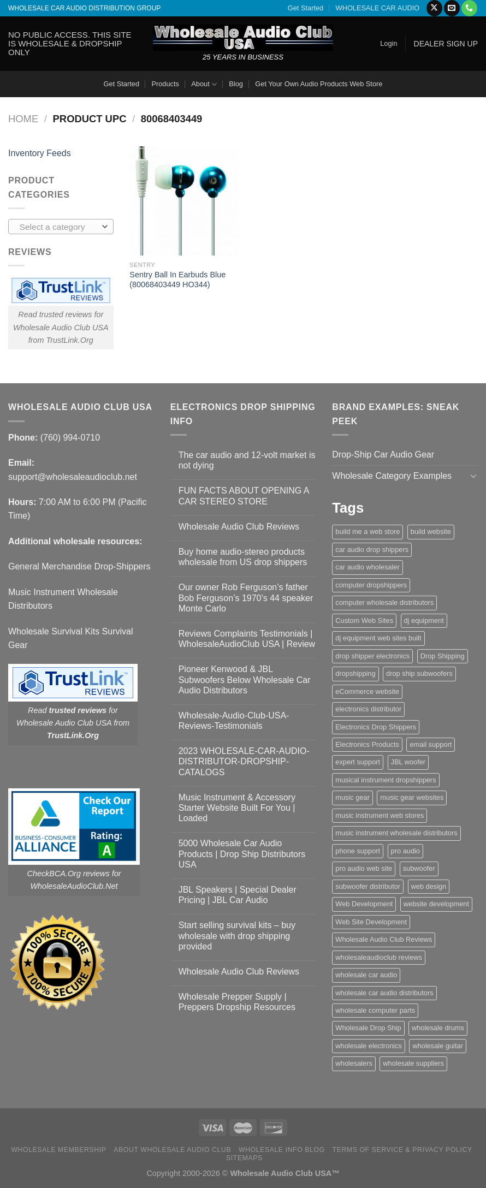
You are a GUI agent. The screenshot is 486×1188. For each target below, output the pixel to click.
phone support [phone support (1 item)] (357, 851)
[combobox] (61, 226)
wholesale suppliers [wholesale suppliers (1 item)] (413, 1063)
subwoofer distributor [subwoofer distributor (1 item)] (367, 886)
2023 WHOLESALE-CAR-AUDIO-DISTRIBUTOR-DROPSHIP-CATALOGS (244, 761)
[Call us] (469, 8)
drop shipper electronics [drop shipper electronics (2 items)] (372, 656)
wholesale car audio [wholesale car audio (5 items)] (366, 975)
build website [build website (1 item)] (431, 531)
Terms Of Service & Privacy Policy (402, 1150)
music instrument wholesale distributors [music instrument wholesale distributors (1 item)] (396, 833)
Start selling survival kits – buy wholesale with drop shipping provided (237, 935)
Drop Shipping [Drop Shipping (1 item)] (442, 656)
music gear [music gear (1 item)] (352, 797)
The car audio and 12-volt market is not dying (247, 460)
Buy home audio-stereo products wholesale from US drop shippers (243, 557)
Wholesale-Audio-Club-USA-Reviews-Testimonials (234, 720)
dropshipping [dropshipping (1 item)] (355, 673)
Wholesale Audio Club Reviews (239, 526)
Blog (236, 84)
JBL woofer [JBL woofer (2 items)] (408, 762)
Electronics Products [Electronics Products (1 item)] (367, 744)
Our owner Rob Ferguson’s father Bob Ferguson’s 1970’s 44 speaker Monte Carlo (246, 598)
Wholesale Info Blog (282, 1150)
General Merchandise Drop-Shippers (79, 566)
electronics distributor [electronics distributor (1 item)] (368, 709)
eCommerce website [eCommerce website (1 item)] (367, 691)
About (204, 84)
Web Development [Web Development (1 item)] (364, 904)
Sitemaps (244, 1158)
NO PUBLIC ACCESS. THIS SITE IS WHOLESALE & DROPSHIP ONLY (70, 43)
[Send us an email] (452, 8)
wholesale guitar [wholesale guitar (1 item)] (437, 1046)
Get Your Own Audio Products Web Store (318, 84)
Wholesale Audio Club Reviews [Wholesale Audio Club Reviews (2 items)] (383, 939)
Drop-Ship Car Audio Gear (383, 454)
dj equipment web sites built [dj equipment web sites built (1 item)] (378, 638)
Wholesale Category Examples (392, 475)
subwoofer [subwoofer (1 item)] (419, 868)
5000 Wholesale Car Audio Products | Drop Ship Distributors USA (242, 854)
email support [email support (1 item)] (431, 744)
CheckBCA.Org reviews (68, 873)
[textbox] (58, 227)
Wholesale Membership (58, 1150)
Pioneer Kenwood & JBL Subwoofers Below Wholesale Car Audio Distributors (245, 679)
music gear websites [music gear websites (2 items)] (411, 797)
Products (165, 84)
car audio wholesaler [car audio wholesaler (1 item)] (367, 567)
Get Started (305, 8)
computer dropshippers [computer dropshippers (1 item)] (371, 585)
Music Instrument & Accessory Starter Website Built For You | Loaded (237, 808)
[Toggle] (473, 475)
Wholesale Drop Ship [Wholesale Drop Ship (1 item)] (368, 1028)
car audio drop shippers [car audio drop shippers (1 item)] (371, 549)
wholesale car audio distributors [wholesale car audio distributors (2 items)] (384, 993)
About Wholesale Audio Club (172, 1150)
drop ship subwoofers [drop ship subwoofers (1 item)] (419, 673)
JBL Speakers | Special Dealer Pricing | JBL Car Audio (238, 895)
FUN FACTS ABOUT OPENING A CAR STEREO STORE (244, 496)
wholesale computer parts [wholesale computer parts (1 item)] (375, 1010)
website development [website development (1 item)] (436, 904)
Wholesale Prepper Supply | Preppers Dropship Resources (237, 1002)
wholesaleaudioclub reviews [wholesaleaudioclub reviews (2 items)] (378, 957)
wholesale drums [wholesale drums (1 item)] (438, 1028)
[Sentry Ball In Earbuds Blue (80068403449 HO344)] (184, 201)
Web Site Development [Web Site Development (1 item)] (371, 922)
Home (23, 118)
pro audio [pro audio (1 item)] (405, 851)
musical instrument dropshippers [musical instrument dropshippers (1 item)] (385, 780)
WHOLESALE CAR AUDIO (378, 8)
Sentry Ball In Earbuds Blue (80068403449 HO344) (177, 279)
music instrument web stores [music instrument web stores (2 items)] (379, 815)
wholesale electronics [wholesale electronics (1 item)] (368, 1046)
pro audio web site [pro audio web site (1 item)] (363, 868)
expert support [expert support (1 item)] (357, 762)
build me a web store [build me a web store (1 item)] (367, 531)
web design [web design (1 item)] (429, 886)
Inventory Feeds (39, 153)
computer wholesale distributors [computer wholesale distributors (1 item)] (384, 602)
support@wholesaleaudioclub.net (72, 477)
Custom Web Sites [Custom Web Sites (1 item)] (364, 620)
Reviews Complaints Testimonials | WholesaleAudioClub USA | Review (247, 639)
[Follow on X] (434, 8)
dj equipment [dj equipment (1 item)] (424, 620)
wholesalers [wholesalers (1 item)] (353, 1063)
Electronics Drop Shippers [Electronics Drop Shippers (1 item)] (375, 727)
